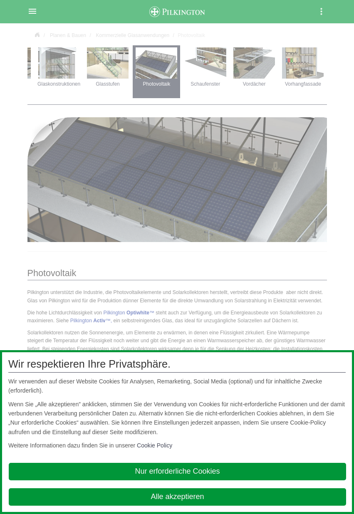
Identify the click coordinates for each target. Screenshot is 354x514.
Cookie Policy (154, 445)
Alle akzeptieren (177, 496)
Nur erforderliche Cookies (177, 471)
